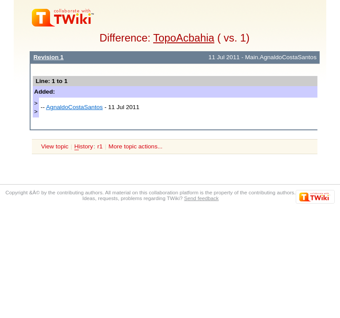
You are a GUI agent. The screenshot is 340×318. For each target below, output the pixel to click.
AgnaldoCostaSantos (74, 107)
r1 (100, 146)
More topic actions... (135, 146)
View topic (55, 146)
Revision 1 (48, 57)
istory (83, 146)
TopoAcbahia (183, 38)
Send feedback (201, 198)
